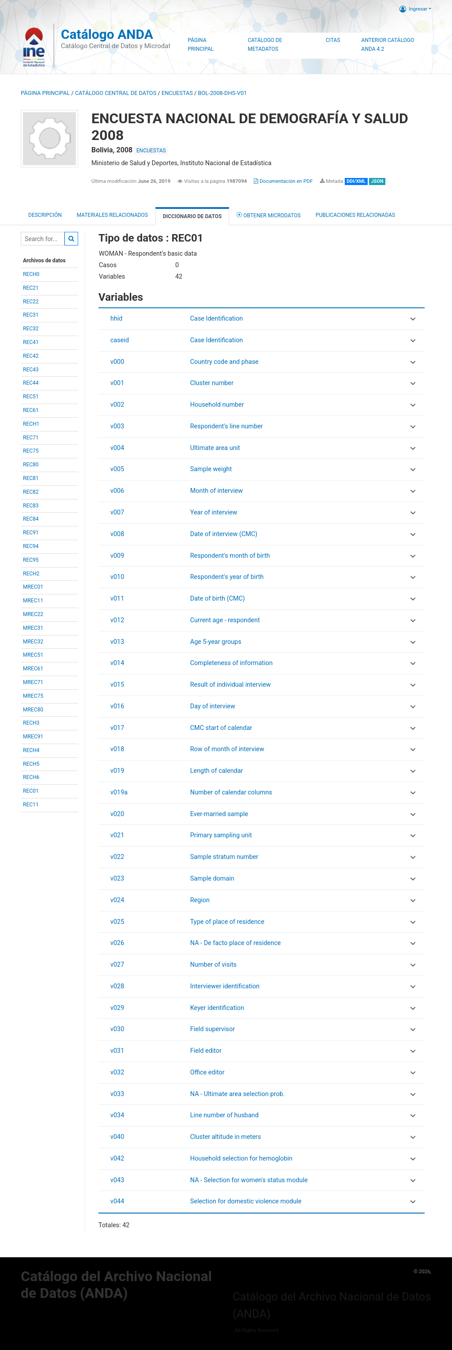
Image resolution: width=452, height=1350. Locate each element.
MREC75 (33, 696)
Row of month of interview (227, 749)
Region (200, 900)
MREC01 (33, 587)
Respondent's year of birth (227, 577)
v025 (117, 922)
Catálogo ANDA (107, 34)
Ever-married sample (219, 814)
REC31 (31, 315)
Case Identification (216, 318)
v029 (117, 1008)
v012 (117, 620)
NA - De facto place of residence (235, 943)
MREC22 (33, 614)
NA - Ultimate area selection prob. (237, 1094)
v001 (117, 383)
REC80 (31, 464)
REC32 (31, 328)
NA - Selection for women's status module (249, 1180)
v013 (117, 642)
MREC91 (33, 737)
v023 (117, 878)
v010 (117, 577)
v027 (117, 964)
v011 (117, 598)
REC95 (31, 560)
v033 (117, 1094)
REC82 (31, 492)
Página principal (45, 93)
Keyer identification (217, 1008)
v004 (117, 448)
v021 (117, 835)
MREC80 (33, 710)
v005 (117, 469)
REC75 (31, 451)
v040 (117, 1137)
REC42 (31, 356)
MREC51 (33, 655)
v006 (117, 491)
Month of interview (216, 491)
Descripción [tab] (45, 215)
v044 (117, 1201)
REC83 (31, 506)
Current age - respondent (225, 620)
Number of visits (213, 964)
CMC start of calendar (221, 728)
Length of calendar (216, 771)
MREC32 (33, 642)
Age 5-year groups (215, 642)
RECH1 (31, 424)
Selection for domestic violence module (245, 1201)
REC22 (31, 302)
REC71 (31, 438)
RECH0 (31, 274)
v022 (117, 857)
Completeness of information (231, 663)
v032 (117, 1072)
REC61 (31, 410)
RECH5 (31, 764)
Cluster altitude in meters (225, 1137)
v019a (119, 792)
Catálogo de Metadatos (265, 44)
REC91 (31, 532)
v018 (117, 749)
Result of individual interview (230, 684)
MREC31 (33, 628)
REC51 (31, 396)
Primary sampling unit (221, 835)
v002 (117, 404)
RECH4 (31, 750)
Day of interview (212, 706)
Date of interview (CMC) (223, 534)
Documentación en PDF (283, 181)
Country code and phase (224, 362)
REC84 (31, 519)
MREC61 (33, 669)
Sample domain (212, 878)
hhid (116, 318)
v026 (117, 943)
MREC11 (33, 600)
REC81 (31, 478)
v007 (117, 512)
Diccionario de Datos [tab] (192, 216)
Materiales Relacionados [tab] (112, 215)
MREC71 (33, 682)
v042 (117, 1158)
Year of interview (213, 512)
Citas (333, 40)
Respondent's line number (226, 426)
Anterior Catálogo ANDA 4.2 (388, 44)
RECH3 (31, 723)
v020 (117, 814)
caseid (119, 340)
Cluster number (212, 383)
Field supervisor (212, 1029)
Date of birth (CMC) (217, 598)
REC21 (31, 288)
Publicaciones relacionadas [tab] (355, 215)
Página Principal (201, 44)
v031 (117, 1051)
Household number (217, 404)
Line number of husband (224, 1115)
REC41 (31, 342)
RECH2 (31, 574)
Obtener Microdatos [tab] (269, 215)
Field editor (206, 1051)
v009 (117, 556)
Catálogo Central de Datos (115, 93)
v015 (117, 684)
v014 (117, 663)
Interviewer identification (225, 986)
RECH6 (31, 777)
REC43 (31, 370)
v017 (117, 728)
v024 (117, 900)
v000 (117, 362)
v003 (117, 426)
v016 (117, 706)
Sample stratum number (224, 857)
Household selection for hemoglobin (241, 1158)
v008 (117, 534)
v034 (117, 1115)
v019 (117, 771)
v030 (117, 1029)
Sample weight (211, 469)
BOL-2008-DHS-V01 (222, 93)
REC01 (31, 791)
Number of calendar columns (231, 792)
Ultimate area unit (215, 448)
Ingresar (413, 9)
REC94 (31, 546)
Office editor (207, 1072)
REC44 (31, 383)
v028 (117, 986)
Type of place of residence (227, 922)
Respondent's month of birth (230, 556)
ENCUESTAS (177, 93)
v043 (117, 1180)
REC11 (31, 805)
